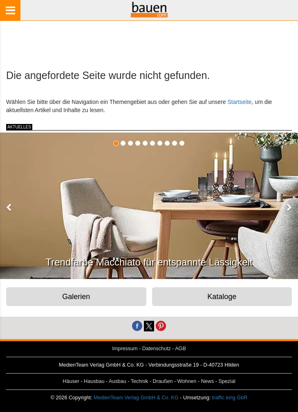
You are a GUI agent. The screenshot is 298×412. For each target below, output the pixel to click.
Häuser (71, 381)
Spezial (226, 381)
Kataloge (221, 297)
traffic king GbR (230, 398)
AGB (180, 348)
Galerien (76, 297)
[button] (9, 207)
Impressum (124, 348)
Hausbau (94, 381)
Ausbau (117, 381)
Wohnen (187, 381)
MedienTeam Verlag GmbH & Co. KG (136, 398)
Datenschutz (156, 348)
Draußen (163, 381)
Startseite (239, 102)
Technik (139, 381)
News (207, 381)
